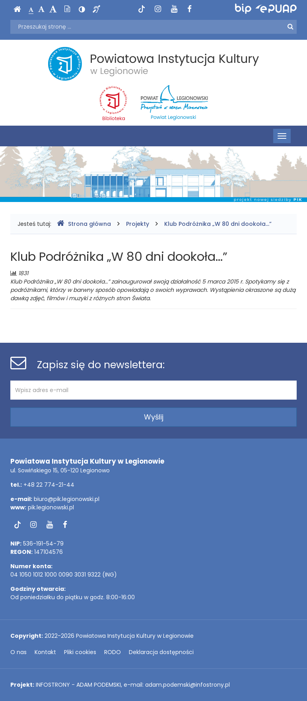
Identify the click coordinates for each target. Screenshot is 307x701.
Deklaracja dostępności (161, 652)
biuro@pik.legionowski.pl (66, 499)
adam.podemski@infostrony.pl (187, 685)
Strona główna (84, 223)
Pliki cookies (80, 652)
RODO (112, 652)
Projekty (137, 224)
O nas (18, 652)
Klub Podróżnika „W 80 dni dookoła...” (218, 224)
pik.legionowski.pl (51, 507)
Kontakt (45, 652)
